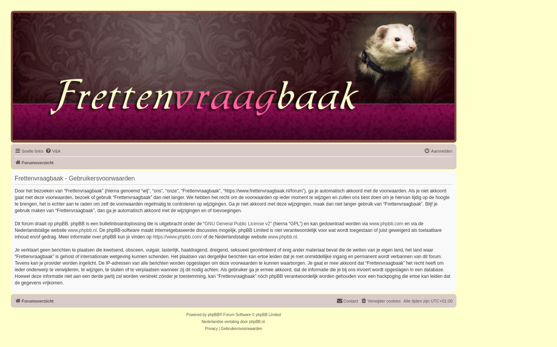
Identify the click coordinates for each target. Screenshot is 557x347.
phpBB (213, 315)
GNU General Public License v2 (237, 223)
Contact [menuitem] (347, 300)
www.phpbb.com (386, 223)
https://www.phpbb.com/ (177, 237)
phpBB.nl (257, 322)
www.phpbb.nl (82, 230)
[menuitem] (53, 151)
